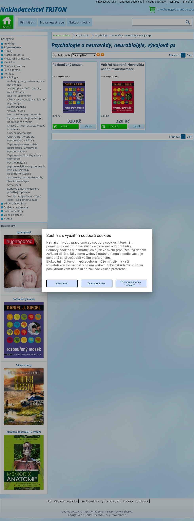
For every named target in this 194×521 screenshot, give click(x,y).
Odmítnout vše (96, 283)
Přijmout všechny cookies (131, 284)
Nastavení (62, 283)
